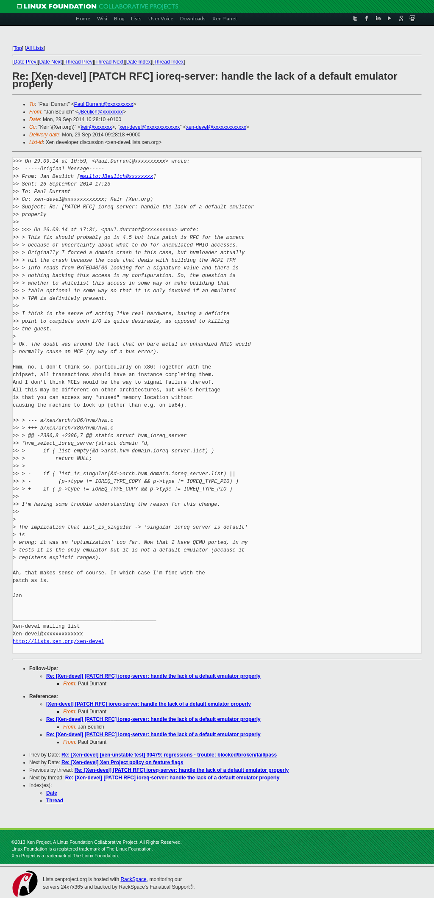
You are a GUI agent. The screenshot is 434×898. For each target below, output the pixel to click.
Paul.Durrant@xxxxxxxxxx (104, 104)
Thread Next (109, 62)
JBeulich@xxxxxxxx (100, 112)
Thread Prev (78, 62)
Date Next (50, 62)
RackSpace (133, 879)
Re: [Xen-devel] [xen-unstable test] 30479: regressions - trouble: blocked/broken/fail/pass (169, 755)
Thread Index (169, 62)
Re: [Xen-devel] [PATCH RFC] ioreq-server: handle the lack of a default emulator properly (153, 676)
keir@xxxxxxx (96, 127)
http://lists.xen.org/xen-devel (58, 641)
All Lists (35, 48)
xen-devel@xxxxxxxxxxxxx (150, 127)
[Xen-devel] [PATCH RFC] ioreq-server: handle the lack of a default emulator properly (148, 704)
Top (18, 48)
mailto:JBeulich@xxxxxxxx (116, 176)
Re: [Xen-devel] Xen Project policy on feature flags (122, 762)
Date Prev (25, 62)
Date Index (138, 62)
